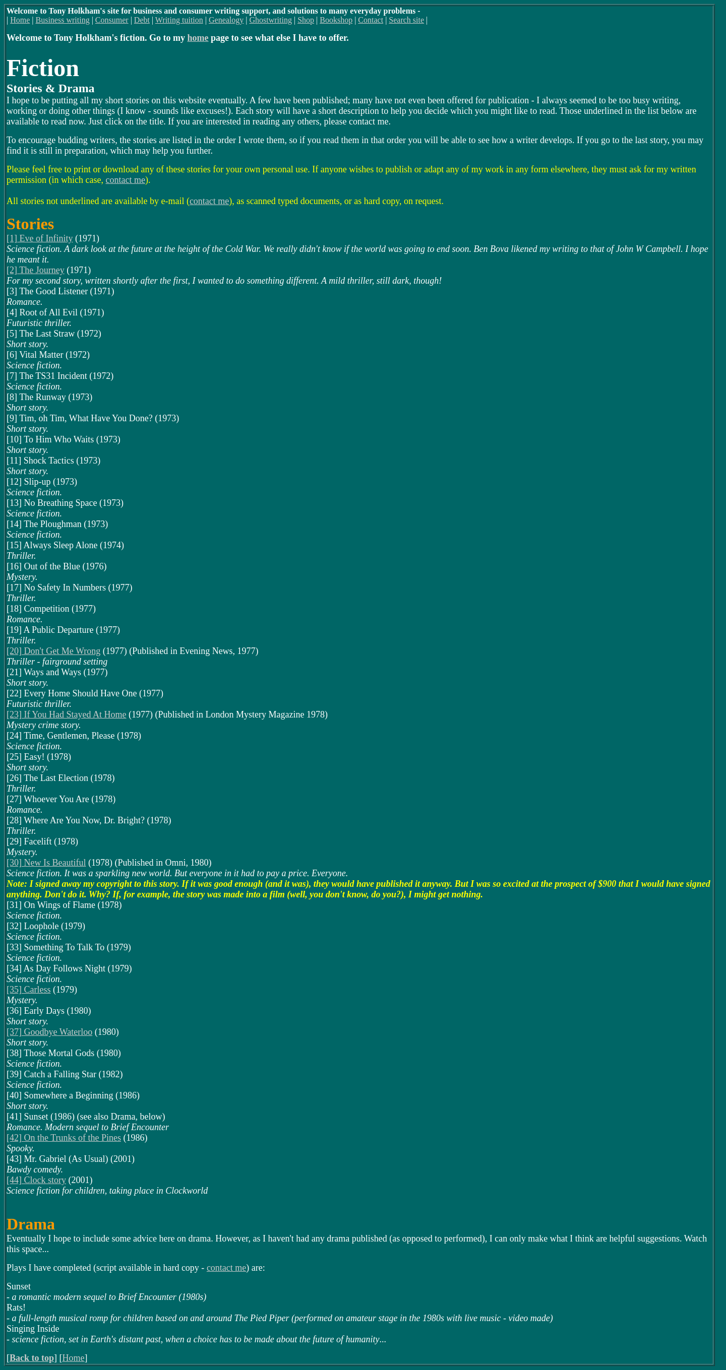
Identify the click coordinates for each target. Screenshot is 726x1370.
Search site (406, 20)
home (198, 38)
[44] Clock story (36, 1180)
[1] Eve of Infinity (40, 238)
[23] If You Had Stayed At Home (66, 714)
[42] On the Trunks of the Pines (64, 1138)
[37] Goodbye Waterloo (49, 1032)
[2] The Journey (36, 270)
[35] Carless (28, 990)
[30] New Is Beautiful (46, 863)
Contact (370, 20)
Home (74, 1358)
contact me (125, 180)
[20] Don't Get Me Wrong (53, 651)
